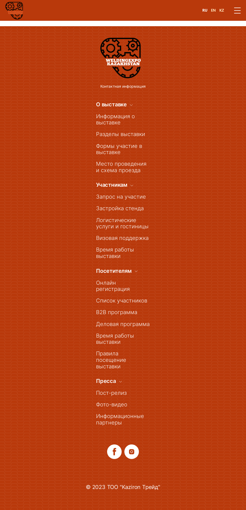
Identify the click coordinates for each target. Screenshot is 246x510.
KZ (221, 10)
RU (204, 10)
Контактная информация (123, 80)
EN (213, 10)
